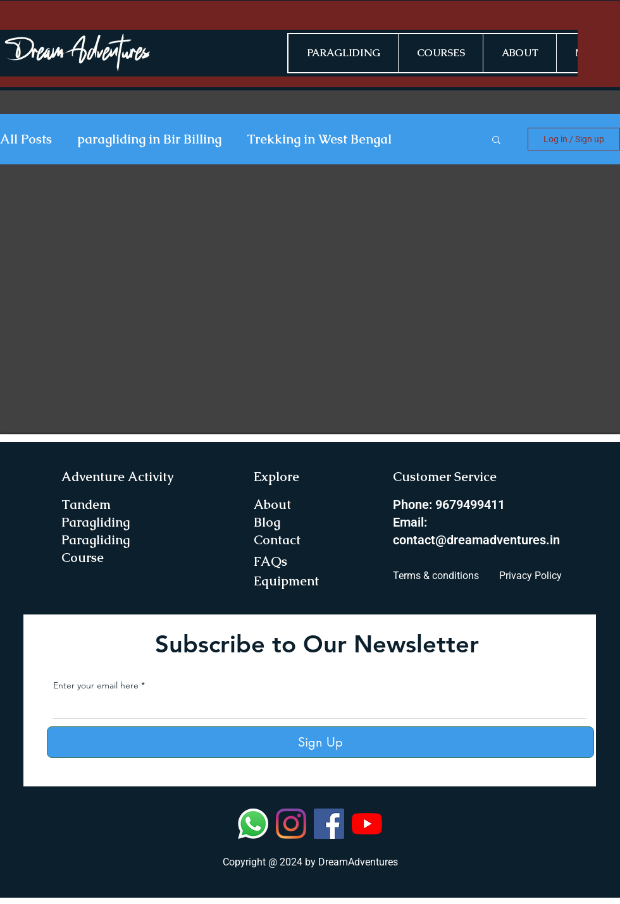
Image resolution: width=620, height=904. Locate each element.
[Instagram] (291, 824)
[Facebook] (329, 824)
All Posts (26, 139)
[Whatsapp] (253, 824)
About (272, 504)
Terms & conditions (436, 576)
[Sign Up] (320, 742)
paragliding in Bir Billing (149, 139)
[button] (496, 140)
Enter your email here (96, 685)
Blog (267, 522)
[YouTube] (367, 824)
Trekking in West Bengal (319, 139)
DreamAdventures (358, 862)
